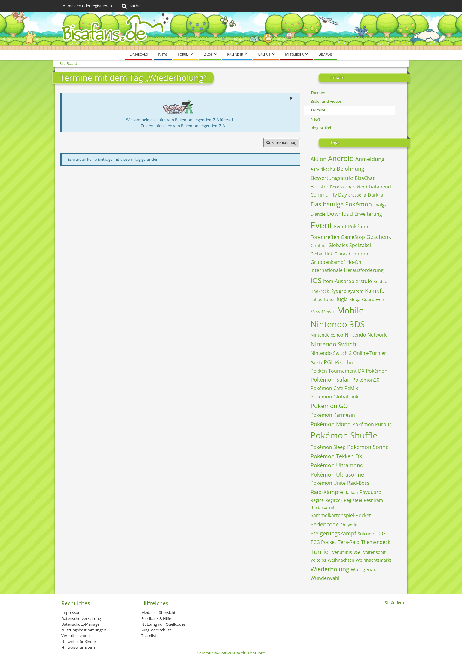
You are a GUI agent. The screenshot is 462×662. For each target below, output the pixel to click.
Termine (318, 110)
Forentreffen (325, 237)
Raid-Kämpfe (327, 492)
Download (340, 213)
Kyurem (355, 291)
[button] (291, 98)
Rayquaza (370, 492)
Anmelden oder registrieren (87, 5)
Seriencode (325, 524)
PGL (329, 362)
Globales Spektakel (349, 245)
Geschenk (378, 236)
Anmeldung (369, 159)
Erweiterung (368, 214)
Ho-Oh (354, 262)
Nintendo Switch (333, 344)
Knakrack (320, 291)
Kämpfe (374, 290)
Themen (318, 92)
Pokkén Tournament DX (337, 371)
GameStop (353, 237)
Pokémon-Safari (331, 379)
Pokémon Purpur (371, 424)
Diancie (318, 214)
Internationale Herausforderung (347, 270)
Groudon (359, 253)
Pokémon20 (365, 380)
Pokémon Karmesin (333, 415)
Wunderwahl (325, 578)
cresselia (357, 195)
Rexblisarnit (323, 507)
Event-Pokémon (352, 226)
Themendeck (375, 542)
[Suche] (130, 6)
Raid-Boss (358, 483)
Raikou (351, 492)
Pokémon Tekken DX (336, 456)
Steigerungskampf (333, 533)
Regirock (333, 500)
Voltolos (318, 560)
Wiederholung (330, 569)
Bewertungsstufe (332, 178)
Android (341, 158)
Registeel (353, 500)
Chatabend (378, 186)
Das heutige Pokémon (341, 204)
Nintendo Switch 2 (331, 353)
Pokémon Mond (331, 424)
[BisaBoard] (231, 31)
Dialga (380, 204)
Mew (315, 312)
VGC (357, 552)
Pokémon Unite (328, 483)
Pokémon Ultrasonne (337, 474)
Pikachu (344, 362)
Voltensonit (374, 552)
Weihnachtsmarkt (373, 560)
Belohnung (350, 168)
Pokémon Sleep (328, 447)
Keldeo (380, 281)
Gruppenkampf (328, 262)
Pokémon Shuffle (344, 435)
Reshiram (373, 500)
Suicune (366, 534)
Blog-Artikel (321, 127)
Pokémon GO (329, 406)
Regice (317, 500)
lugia (342, 299)
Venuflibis (342, 552)
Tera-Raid (349, 542)
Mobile (350, 310)
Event (321, 225)
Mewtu (328, 312)
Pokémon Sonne (368, 446)
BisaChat (365, 178)
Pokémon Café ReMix (334, 388)
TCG (380, 533)
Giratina (319, 245)
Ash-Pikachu (323, 169)
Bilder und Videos (326, 101)
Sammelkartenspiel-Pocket (341, 515)
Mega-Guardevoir (366, 299)
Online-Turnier (369, 353)
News (315, 119)
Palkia (316, 362)
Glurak (340, 254)
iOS (316, 280)
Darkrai (376, 194)
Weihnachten (341, 560)
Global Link (322, 254)
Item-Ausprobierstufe (347, 281)
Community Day (329, 194)
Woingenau (364, 569)
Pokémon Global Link (334, 396)
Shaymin (349, 525)
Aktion (318, 159)
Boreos (337, 187)
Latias (316, 299)
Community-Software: (231, 653)
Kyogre (338, 291)
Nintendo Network (366, 334)
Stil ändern (394, 602)
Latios (329, 299)
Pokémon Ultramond (337, 465)
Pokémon (376, 371)
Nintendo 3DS (338, 324)
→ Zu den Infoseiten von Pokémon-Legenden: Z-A (180, 125)
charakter (355, 187)
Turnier (321, 552)
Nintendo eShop (327, 335)
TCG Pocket (323, 542)
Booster (320, 186)
